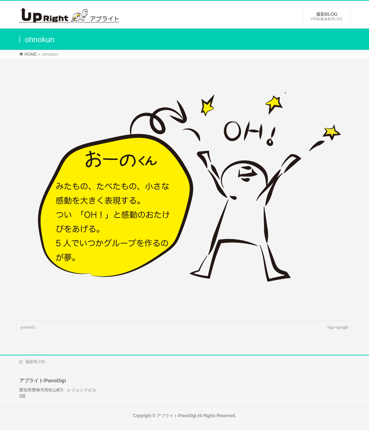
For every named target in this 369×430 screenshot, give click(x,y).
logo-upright (338, 327)
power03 (28, 327)
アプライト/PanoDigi (176, 415)
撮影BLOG (35, 361)
